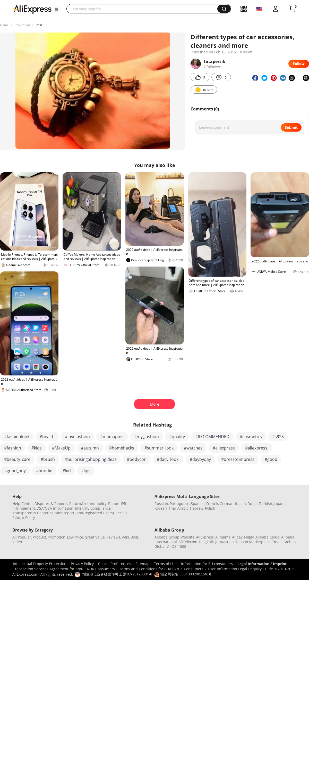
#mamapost (112, 436)
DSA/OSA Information (55, 508)
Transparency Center (30, 512)
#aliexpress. (256, 448)
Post (39, 25)
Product (39, 537)
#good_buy (15, 470)
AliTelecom (187, 541)
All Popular (21, 537)
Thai (172, 508)
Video (17, 541)
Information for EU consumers (207, 563)
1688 (182, 546)
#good (271, 459)
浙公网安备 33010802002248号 (183, 574)
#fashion (12, 448)
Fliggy (249, 537)
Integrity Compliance (93, 508)
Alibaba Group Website (174, 537)
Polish (210, 508)
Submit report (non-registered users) (82, 512)
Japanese (281, 503)
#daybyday (200, 459)
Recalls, (121, 512)
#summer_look (159, 448)
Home (4, 25)
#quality (177, 436)
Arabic (182, 508)
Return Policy (23, 517)
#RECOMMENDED (212, 436)
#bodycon (137, 459)
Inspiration (22, 25)
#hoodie (44, 470)
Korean (160, 508)
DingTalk (206, 541)
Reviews (113, 537)
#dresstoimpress (237, 459)
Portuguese (179, 503)
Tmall (276, 541)
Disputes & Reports (51, 503)
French (212, 503)
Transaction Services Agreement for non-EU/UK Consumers (64, 568)
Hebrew (196, 508)
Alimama (222, 537)
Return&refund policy (88, 503)
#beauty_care (17, 459)
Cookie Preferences (114, 563)
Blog (134, 537)
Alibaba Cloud (267, 537)
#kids (36, 448)
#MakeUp (61, 448)
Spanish (198, 503)
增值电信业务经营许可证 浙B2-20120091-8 (117, 574)
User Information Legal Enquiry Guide (240, 568)
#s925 (278, 436)
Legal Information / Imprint (262, 563)
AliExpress (205, 537)
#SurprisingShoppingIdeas (91, 459)
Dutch (252, 503)
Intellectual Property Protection (39, 563)
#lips (85, 470)
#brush (48, 459)
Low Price (75, 537)
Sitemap (142, 563)
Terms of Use (165, 563)
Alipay (237, 537)
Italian (240, 503)
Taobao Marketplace (252, 541)
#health (47, 436)
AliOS (171, 546)
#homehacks (121, 448)
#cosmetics (251, 436)
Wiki (125, 537)
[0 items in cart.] (292, 9)
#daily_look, (168, 459)
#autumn (90, 448)
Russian (161, 503)
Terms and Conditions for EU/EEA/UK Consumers (161, 568)
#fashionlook (16, 436)
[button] (57, 9)
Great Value (95, 537)
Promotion (56, 537)
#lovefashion (77, 436)
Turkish (265, 503)
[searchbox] (143, 8)
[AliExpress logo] (32, 9)
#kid (67, 470)
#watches (193, 448)
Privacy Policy (82, 563)
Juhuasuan (224, 541)
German (227, 503)
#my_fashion (146, 436)
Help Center (22, 503)
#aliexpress (224, 448)
